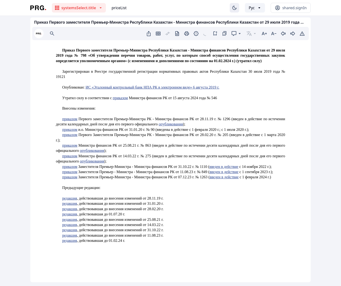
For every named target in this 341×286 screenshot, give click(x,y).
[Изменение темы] (234, 8)
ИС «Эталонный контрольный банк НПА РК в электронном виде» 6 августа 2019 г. (152, 87)
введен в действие (223, 167)
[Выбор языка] (255, 8)
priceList (119, 7)
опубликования (171, 124)
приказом (120, 98)
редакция (69, 198)
